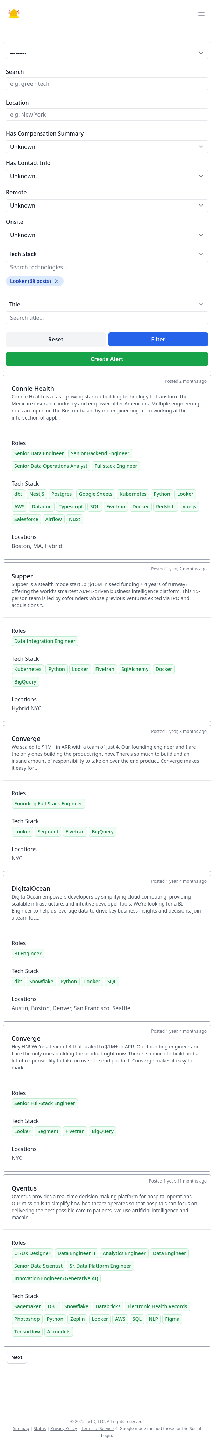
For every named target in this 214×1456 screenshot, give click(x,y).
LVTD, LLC (95, 1421)
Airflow (53, 519)
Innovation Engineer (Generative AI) (56, 1278)
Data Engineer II (77, 1253)
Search (15, 72)
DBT (52, 1306)
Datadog (42, 506)
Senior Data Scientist (38, 1265)
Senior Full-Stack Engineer (44, 1103)
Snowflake (41, 981)
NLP (153, 1319)
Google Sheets (96, 494)
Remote (16, 192)
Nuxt (74, 519)
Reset (55, 339)
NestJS (36, 494)
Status (40, 1428)
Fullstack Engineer (115, 466)
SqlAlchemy (134, 669)
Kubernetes (133, 494)
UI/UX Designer (32, 1253)
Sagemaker (27, 1306)
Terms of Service (97, 1428)
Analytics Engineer (123, 1253)
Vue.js (190, 506)
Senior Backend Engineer (100, 453)
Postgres (61, 494)
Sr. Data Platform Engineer (100, 1265)
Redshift (165, 506)
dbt (18, 494)
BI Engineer (28, 953)
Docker (141, 506)
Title (14, 304)
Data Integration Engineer (45, 641)
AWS (19, 506)
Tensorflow (27, 1331)
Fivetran (115, 506)
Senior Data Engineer (39, 453)
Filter (158, 339)
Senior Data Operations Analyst (50, 466)
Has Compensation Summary (45, 133)
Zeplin (77, 1319)
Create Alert (107, 359)
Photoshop (27, 1319)
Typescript (71, 506)
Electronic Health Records (157, 1306)
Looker (185, 494)
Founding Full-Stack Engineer (48, 803)
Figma (172, 1319)
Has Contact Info (28, 163)
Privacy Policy (63, 1428)
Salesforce (26, 519)
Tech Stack (23, 254)
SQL (94, 506)
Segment (48, 831)
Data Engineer (169, 1253)
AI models (59, 1331)
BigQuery (25, 681)
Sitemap (21, 1428)
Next (17, 1357)
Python (162, 494)
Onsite (14, 222)
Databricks (108, 1306)
